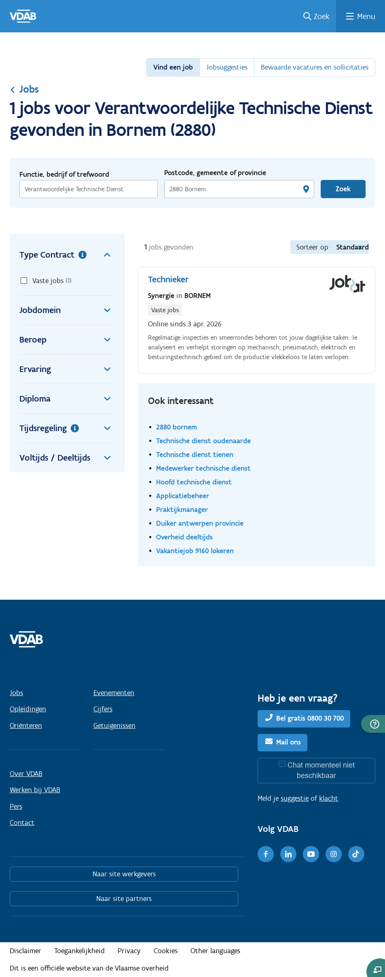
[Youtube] (311, 854)
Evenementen (113, 692)
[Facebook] (266, 854)
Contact (22, 822)
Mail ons (288, 742)
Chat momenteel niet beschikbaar (321, 770)
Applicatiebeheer (182, 495)
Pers (16, 806)
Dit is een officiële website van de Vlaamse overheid (89, 968)
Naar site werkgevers (124, 873)
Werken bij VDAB (35, 789)
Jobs (24, 88)
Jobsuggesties (227, 67)
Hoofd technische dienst (194, 482)
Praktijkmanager (182, 509)
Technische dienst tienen (194, 454)
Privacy (129, 950)
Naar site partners (124, 898)
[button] (373, 724)
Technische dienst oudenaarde (203, 440)
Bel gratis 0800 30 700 (310, 718)
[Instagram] (334, 854)
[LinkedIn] (288, 854)
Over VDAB (26, 773)
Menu (366, 16)
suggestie (295, 798)
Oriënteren (26, 725)
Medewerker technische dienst (203, 468)
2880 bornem (176, 427)
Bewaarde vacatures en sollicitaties (314, 67)
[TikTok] (356, 854)
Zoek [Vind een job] (343, 188)
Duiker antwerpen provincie (199, 523)
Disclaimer (25, 950)
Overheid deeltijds (184, 537)
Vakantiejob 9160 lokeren (195, 550)
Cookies (166, 950)
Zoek (322, 16)
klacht (328, 798)
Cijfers (102, 708)
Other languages (215, 950)
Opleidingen (28, 708)
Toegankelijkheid (79, 950)
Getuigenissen (114, 725)
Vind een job (173, 67)
